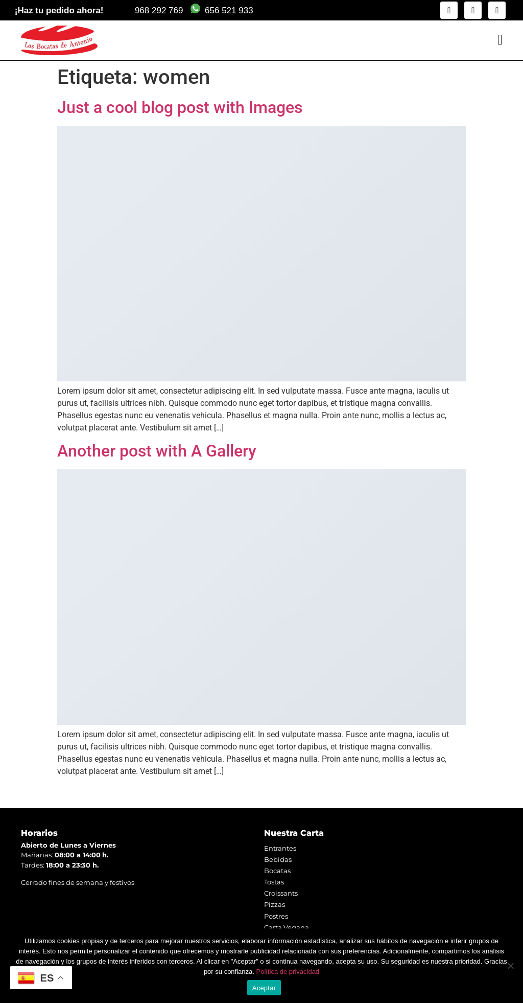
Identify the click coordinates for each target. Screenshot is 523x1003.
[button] (500, 40)
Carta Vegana (286, 927)
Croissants (281, 893)
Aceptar (264, 988)
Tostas (274, 882)
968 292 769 (159, 10)
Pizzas (274, 904)
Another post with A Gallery (156, 451)
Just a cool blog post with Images (179, 107)
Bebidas (278, 859)
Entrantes (280, 848)
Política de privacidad (288, 971)
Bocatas (277, 871)
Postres (276, 916)
